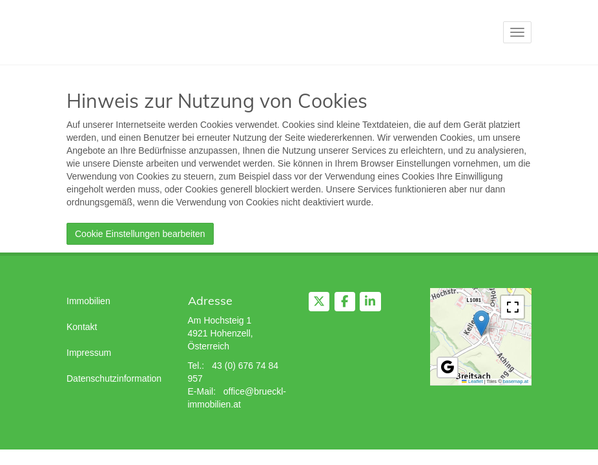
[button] (481, 323)
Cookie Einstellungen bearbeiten (140, 234)
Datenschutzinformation (114, 378)
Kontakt (82, 327)
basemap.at (515, 381)
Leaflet (472, 381)
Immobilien (88, 301)
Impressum (89, 352)
